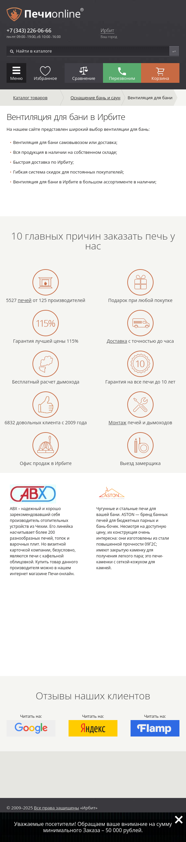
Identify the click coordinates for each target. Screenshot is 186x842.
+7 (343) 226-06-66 (29, 30)
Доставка (117, 341)
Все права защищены (56, 808)
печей (24, 300)
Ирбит (107, 31)
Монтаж (118, 422)
